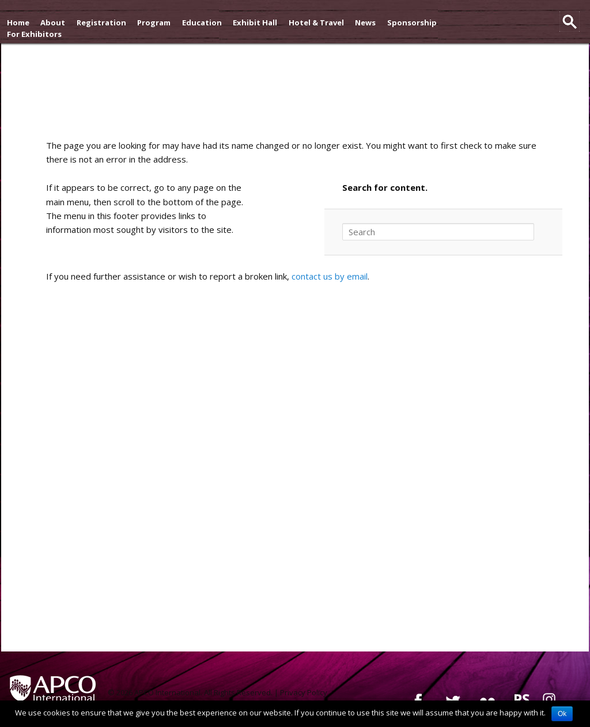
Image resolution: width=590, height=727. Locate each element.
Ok (562, 714)
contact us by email (330, 276)
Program (154, 22)
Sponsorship (412, 22)
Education (202, 22)
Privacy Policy (303, 692)
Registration (101, 22)
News (365, 22)
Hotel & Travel (316, 22)
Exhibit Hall (255, 22)
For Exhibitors (34, 34)
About (52, 22)
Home (18, 22)
